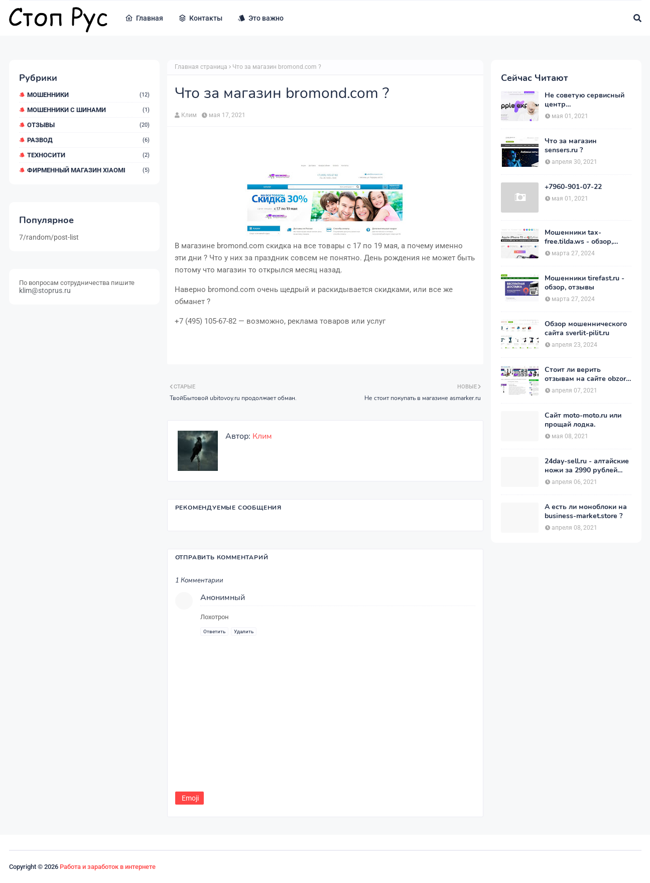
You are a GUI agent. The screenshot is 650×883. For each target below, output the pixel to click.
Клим (189, 115)
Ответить (214, 631)
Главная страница (201, 66)
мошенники (88, 95)
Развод (88, 140)
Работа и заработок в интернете (108, 866)
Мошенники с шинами (88, 110)
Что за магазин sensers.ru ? (571, 146)
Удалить (243, 631)
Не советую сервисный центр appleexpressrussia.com (584, 100)
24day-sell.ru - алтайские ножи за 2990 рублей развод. (587, 466)
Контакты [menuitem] (200, 18)
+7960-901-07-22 (573, 186)
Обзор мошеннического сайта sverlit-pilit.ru (586, 329)
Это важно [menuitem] (260, 18)
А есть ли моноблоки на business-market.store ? (586, 512)
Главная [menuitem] (144, 18)
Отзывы (88, 125)
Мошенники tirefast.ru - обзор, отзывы (584, 283)
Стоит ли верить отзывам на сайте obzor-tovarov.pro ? (587, 374)
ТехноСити (88, 155)
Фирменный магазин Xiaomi (88, 170)
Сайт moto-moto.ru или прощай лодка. (583, 420)
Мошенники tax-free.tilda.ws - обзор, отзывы (579, 237)
